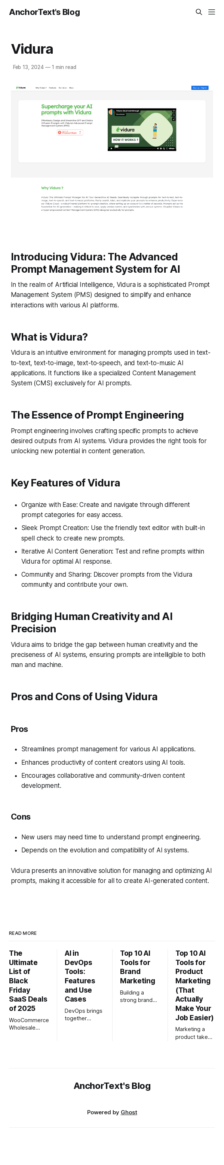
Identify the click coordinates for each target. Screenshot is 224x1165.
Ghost (129, 1112)
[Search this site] (199, 12)
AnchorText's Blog (44, 12)
